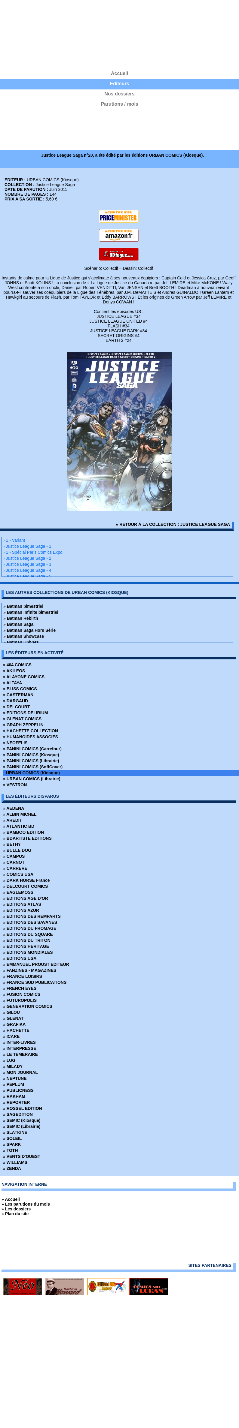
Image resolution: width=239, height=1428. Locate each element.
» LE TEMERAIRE (20, 1054)
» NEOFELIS (15, 742)
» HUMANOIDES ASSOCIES (30, 736)
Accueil (119, 73)
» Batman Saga (18, 624)
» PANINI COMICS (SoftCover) (33, 766)
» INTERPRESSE (19, 1048)
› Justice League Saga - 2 (27, 558)
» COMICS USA (18, 874)
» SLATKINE (15, 1132)
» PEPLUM (13, 1084)
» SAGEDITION (18, 1114)
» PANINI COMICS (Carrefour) (32, 748)
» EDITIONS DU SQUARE (28, 934)
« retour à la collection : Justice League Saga (173, 524)
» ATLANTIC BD (18, 826)
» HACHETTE (16, 1030)
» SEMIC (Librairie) (21, 1126)
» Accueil (11, 1199)
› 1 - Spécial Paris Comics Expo (33, 552)
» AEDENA (13, 808)
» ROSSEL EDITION (22, 1108)
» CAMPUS (14, 856)
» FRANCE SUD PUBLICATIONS (34, 982)
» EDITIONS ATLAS (22, 904)
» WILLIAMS (15, 1162)
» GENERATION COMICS (27, 1006)
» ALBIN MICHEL (19, 814)
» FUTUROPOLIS (20, 1000)
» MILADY (13, 1066)
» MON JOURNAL (20, 1072)
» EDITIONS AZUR (21, 910)
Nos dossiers (119, 93)
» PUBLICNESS (18, 1090)
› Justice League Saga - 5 (27, 576)
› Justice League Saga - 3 (27, 564)
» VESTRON (15, 784)
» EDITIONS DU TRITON (27, 940)
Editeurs (119, 83)
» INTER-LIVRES (19, 1042)
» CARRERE (15, 868)
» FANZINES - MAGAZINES (29, 970)
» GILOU (11, 1012)
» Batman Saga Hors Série (29, 630)
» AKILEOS (14, 670)
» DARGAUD (15, 700)
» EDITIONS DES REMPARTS (32, 916)
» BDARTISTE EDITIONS (27, 838)
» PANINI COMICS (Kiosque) (31, 754)
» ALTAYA (12, 682)
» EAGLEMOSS (18, 892)
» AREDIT (12, 820)
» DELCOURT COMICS (25, 886)
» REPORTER (16, 1102)
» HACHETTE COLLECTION (30, 730)
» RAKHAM (14, 1096)
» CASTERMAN (18, 694)
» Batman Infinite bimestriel (30, 612)
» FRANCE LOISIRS (22, 976)
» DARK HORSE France (26, 880)
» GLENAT (13, 1018)
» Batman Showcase (23, 636)
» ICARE (11, 1036)
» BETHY (12, 844)
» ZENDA (12, 1168)
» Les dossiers (16, 1209)
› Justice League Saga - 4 (27, 570)
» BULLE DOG (17, 850)
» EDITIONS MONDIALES (28, 952)
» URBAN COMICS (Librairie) (31, 778)
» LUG (9, 1060)
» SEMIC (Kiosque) (21, 1120)
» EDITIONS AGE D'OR (25, 898)
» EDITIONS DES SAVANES (30, 922)
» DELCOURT (16, 706)
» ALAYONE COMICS (23, 676)
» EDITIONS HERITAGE (26, 946)
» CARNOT (14, 862)
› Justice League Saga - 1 (27, 546)
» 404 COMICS (17, 664)
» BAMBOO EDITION (23, 832)
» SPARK (12, 1144)
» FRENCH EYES (19, 988)
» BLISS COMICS (20, 688)
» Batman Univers (21, 642)
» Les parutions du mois (26, 1204)
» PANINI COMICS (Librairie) (31, 760)
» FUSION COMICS (21, 994)
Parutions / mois (119, 104)
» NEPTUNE (15, 1078)
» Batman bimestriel (23, 606)
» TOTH (10, 1150)
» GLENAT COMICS (22, 718)
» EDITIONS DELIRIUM (25, 712)
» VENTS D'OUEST (21, 1156)
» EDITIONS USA (19, 958)
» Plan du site (15, 1213)
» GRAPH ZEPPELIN (23, 724)
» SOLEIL (12, 1138)
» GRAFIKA (14, 1024)
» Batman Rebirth (20, 618)
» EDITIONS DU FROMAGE (29, 928)
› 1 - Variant (14, 540)
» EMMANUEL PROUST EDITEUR (36, 964)
